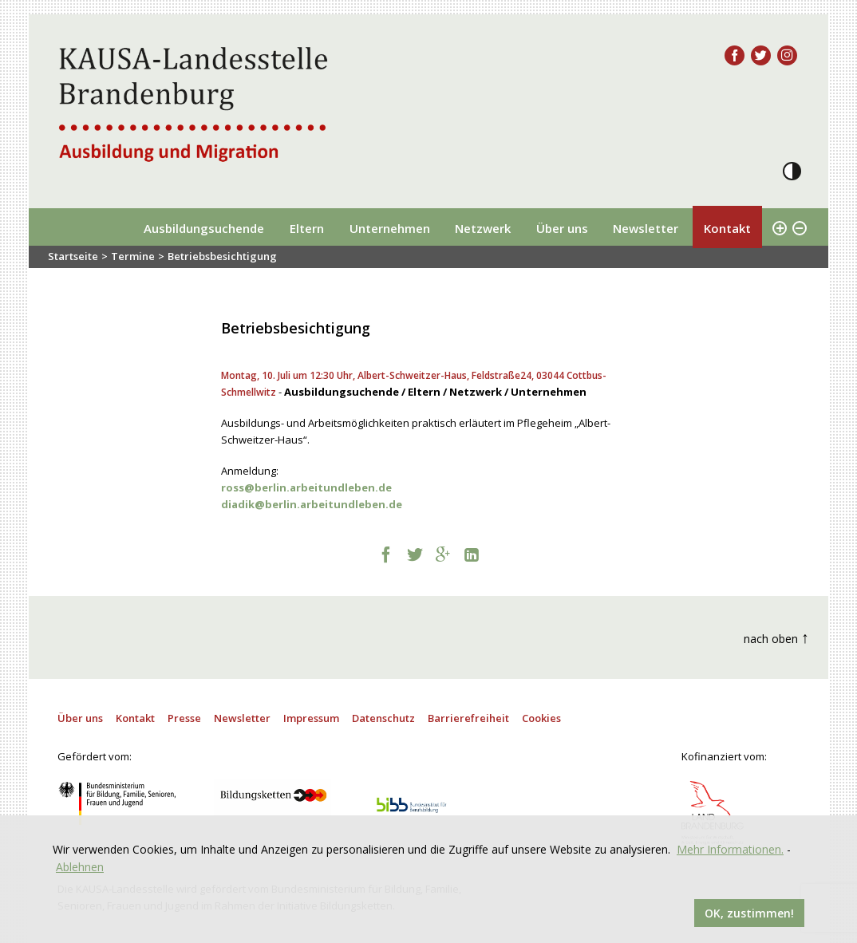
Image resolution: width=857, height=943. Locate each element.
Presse (184, 718)
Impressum (311, 718)
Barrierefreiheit (468, 718)
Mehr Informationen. (730, 849)
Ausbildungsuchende (204, 228)
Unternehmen (390, 228)
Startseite (73, 256)
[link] (306, 487)
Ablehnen (80, 866)
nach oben (776, 637)
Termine (133, 256)
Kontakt (727, 228)
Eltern (307, 228)
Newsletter (645, 228)
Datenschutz (383, 718)
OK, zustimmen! (749, 913)
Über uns (562, 228)
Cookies (541, 718)
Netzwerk (483, 228)
